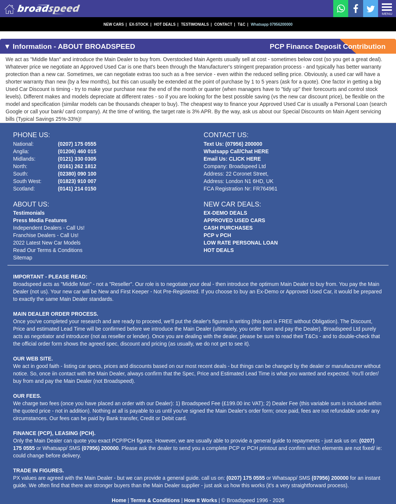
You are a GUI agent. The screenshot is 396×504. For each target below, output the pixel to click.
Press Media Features (40, 220)
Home (119, 500)
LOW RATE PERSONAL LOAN (241, 243)
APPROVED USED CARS (234, 220)
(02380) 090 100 (77, 174)
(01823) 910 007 (77, 181)
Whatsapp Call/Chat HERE (236, 151)
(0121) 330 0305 (77, 159)
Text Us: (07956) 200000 (233, 144)
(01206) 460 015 (77, 151)
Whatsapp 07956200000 (272, 24)
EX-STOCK (140, 24)
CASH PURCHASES (228, 228)
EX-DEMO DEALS (225, 213)
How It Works (200, 500)
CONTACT (224, 24)
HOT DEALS (166, 24)
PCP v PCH (217, 235)
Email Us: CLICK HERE (232, 159)
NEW (115, 24)
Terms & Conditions (155, 500)
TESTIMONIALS (196, 24)
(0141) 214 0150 (77, 189)
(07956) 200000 (100, 448)
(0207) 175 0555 (77, 144)
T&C (243, 24)
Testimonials (29, 213)
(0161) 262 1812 (77, 166)
